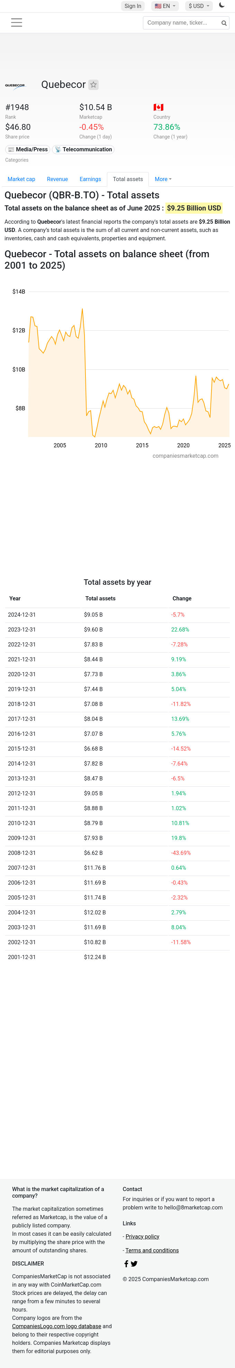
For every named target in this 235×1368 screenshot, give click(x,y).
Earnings (90, 179)
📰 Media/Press (27, 149)
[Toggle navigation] (17, 22)
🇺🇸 (163, 6)
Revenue (57, 179)
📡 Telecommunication (83, 149)
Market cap (21, 179)
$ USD (197, 6)
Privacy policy (143, 1236)
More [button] (161, 179)
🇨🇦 (158, 107)
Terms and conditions (152, 1250)
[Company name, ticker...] (186, 22)
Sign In (133, 6)
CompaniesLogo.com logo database (56, 1326)
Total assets (128, 179)
